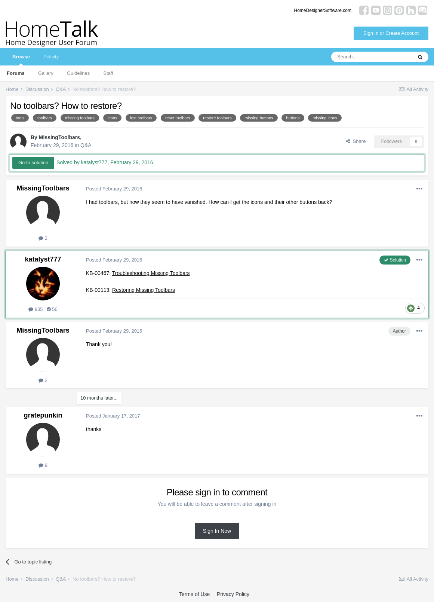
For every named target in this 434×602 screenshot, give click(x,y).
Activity (51, 56)
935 (35, 309)
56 (52, 309)
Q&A (86, 145)
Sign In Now (217, 531)
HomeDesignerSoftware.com (322, 10)
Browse (21, 59)
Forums (16, 73)
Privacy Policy (233, 594)
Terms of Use (194, 594)
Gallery (45, 73)
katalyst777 (43, 259)
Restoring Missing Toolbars (143, 290)
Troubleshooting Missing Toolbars (151, 273)
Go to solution (33, 162)
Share (356, 141)
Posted (114, 189)
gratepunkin (43, 415)
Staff (108, 73)
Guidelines (78, 73)
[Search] (371, 57)
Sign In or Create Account (391, 33)
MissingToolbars (59, 137)
